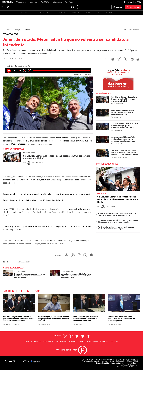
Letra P (8, 30)
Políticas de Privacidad (130, 367)
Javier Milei (33, 2)
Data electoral (69, 12)
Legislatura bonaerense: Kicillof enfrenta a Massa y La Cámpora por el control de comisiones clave (118, 221)
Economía (38, 341)
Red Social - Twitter (64, 335)
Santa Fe (63, 341)
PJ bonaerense (57, 2)
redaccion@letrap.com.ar (129, 365)
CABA (57, 341)
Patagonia (104, 341)
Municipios (17, 30)
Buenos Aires (48, 341)
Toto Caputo (69, 2)
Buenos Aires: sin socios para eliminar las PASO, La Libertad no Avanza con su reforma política (117, 214)
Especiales (46, 12)
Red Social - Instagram (76, 335)
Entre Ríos (73, 341)
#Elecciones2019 (24, 262)
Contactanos (57, 336)
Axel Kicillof (45, 2)
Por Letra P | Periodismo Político (14, 59)
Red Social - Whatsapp (88, 335)
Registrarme (134, 7)
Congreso (114, 341)
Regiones (26, 12)
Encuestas (93, 12)
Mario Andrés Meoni (25, 200)
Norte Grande (92, 341)
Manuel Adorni (21, 2)
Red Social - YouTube (82, 335)
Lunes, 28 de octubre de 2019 (50, 200)
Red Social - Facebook (70, 335)
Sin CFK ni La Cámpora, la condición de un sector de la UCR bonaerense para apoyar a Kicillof (117, 199)
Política (27, 30)
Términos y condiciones (114, 367)
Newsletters (114, 12)
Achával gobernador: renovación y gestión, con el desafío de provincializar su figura (116, 228)
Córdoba (81, 341)
